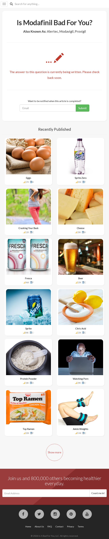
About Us (39, 526)
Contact (59, 526)
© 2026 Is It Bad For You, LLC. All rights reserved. (54, 535)
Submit (82, 108)
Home (28, 526)
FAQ (50, 526)
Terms (81, 526)
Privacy (70, 526)
